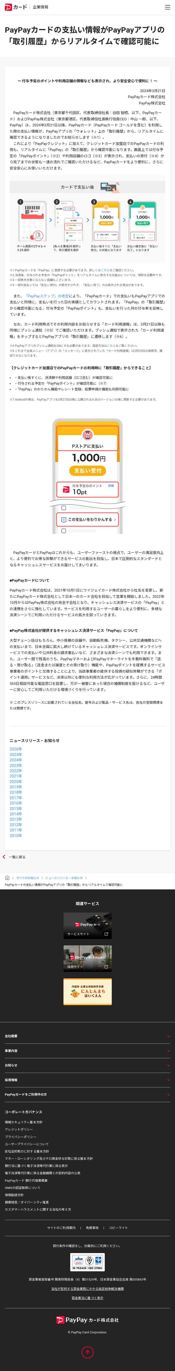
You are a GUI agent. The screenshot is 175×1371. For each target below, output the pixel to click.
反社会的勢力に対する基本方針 (27, 1151)
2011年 (16, 830)
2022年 (16, 771)
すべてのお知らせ (27, 878)
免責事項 (92, 1228)
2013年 (16, 819)
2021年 (16, 776)
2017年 (16, 798)
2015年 (16, 808)
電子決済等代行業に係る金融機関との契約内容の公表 (42, 1173)
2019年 (16, 787)
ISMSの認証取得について (23, 1188)
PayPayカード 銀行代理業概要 (26, 1180)
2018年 (16, 792)
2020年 (16, 781)
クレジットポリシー (19, 1129)
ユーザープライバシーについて (27, 1144)
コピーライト (118, 1228)
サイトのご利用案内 (61, 1228)
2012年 (16, 825)
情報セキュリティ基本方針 (23, 1122)
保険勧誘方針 (14, 1195)
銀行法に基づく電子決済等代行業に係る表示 (36, 1166)
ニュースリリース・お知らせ (64, 878)
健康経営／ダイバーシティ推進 (27, 1202)
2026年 (16, 749)
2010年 (16, 835)
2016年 (16, 803)
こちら (105, 270)
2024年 (16, 760)
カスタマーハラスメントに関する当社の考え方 (38, 1209)
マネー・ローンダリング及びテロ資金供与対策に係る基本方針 (49, 1158)
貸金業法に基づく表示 (87, 1298)
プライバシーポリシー (20, 1137)
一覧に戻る (13, 857)
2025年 (16, 754)
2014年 (16, 814)
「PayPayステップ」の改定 (46, 296)
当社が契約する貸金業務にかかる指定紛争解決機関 (87, 1289)
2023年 (16, 765)
